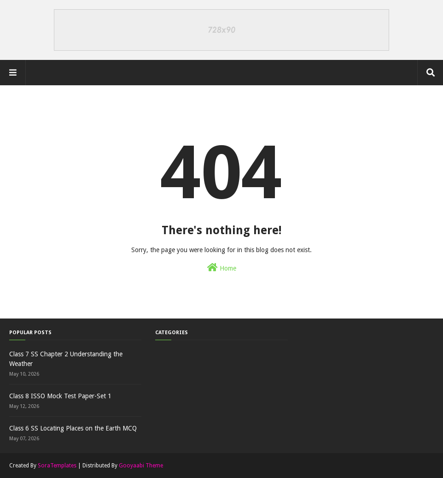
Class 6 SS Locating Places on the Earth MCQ (73, 428)
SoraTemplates (57, 465)
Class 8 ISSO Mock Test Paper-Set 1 (60, 396)
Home (221, 267)
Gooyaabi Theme (141, 465)
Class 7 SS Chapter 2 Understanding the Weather (65, 358)
